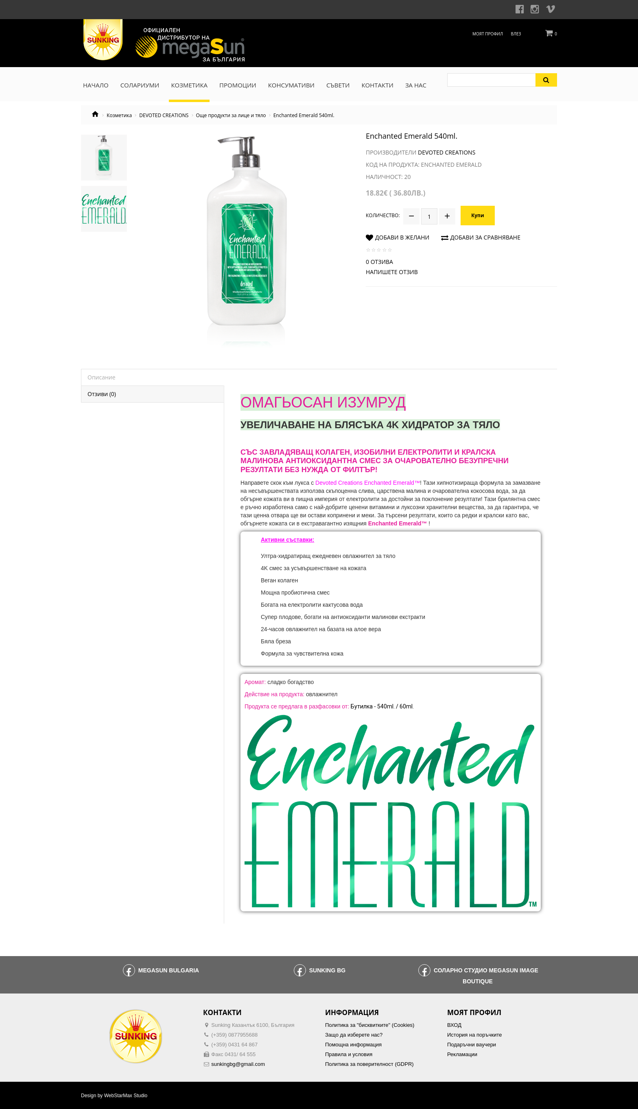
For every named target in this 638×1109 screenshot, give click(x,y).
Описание (101, 377)
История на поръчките (474, 1035)
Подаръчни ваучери (471, 1044)
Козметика (119, 115)
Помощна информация (353, 1044)
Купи (477, 215)
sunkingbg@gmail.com (238, 1064)
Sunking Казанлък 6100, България (252, 1025)
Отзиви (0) (101, 394)
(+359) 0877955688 (234, 1035)
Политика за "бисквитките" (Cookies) (369, 1025)
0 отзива (379, 262)
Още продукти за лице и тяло (231, 115)
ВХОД (454, 1025)
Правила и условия (348, 1054)
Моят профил (487, 33)
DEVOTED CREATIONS (163, 115)
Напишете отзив (392, 272)
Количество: (383, 215)
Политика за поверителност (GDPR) (369, 1064)
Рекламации (462, 1054)
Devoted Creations (446, 152)
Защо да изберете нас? (353, 1035)
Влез (516, 33)
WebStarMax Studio (126, 1095)
